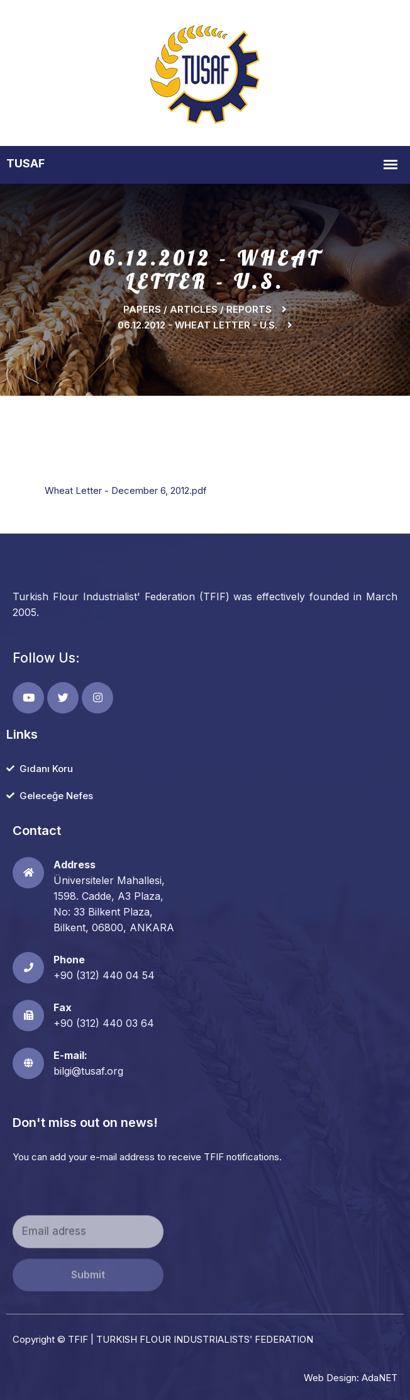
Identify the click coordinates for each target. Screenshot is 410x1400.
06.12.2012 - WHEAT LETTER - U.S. (197, 325)
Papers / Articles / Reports (197, 309)
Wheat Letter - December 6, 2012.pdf (126, 490)
